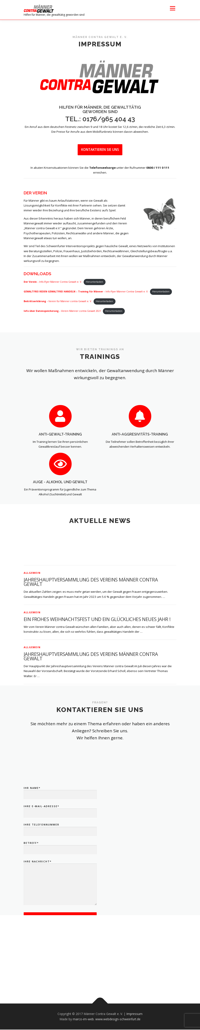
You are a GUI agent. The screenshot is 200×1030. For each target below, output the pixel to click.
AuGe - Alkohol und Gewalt (60, 498)
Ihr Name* (60, 842)
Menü (172, 8)
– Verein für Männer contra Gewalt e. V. (58, 301)
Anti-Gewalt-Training (60, 451)
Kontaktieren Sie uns (100, 149)
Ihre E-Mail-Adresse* (60, 860)
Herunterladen (94, 282)
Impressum (134, 1014)
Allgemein (32, 619)
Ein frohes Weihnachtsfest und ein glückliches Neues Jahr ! (97, 665)
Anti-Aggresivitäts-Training (140, 451)
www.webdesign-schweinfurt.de (117, 1019)
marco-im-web (83, 1019)
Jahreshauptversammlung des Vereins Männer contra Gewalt (91, 628)
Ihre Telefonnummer (60, 878)
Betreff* (60, 897)
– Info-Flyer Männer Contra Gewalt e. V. (53, 282)
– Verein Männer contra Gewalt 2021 (62, 311)
